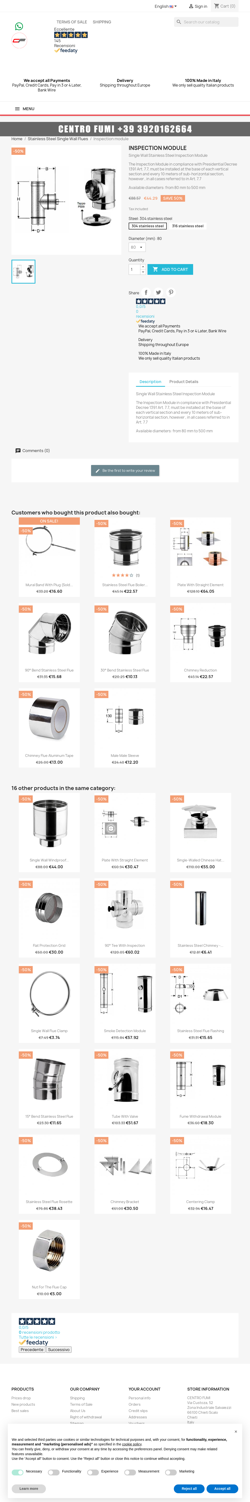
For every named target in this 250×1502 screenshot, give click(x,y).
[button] (236, 1431)
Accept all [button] (222, 1489)
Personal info (140, 1398)
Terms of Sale (72, 22)
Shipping (102, 22)
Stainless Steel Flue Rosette (49, 1201)
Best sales (20, 1410)
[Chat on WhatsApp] (19, 26)
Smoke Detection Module (125, 1030)
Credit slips (138, 1410)
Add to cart (170, 269)
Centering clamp (200, 1201)
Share (146, 292)
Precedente (32, 1349)
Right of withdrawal (86, 1417)
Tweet (158, 292)
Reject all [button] (189, 1489)
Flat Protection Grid (49, 945)
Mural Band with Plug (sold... (49, 585)
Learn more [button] (29, 1489)
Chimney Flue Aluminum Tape (49, 755)
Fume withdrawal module (200, 1116)
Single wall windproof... (49, 860)
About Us (77, 1410)
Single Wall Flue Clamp (49, 1030)
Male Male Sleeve (125, 755)
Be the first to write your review (125, 470)
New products (23, 1404)
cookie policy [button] (131, 1444)
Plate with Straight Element (200, 585)
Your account (144, 1389)
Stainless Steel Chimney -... (200, 945)
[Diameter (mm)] (137, 247)
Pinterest (171, 292)
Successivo (59, 1349)
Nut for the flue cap (49, 1287)
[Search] (206, 22)
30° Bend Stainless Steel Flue (125, 670)
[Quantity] (134, 269)
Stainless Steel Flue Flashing (200, 1030)
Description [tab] (150, 381)
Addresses (138, 1417)
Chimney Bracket (125, 1201)
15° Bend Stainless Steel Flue (49, 1116)
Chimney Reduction (200, 670)
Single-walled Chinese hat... (200, 860)
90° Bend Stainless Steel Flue (49, 670)
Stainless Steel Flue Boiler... (125, 585)
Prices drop (21, 1398)
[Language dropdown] (166, 7)
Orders (135, 1404)
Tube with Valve (125, 1116)
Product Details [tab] (183, 381)
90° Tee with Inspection (125, 945)
